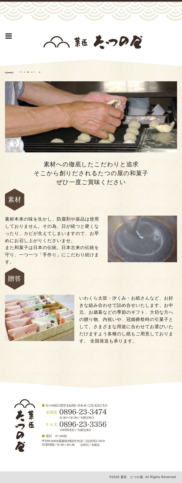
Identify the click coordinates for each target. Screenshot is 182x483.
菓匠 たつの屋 (132, 477)
